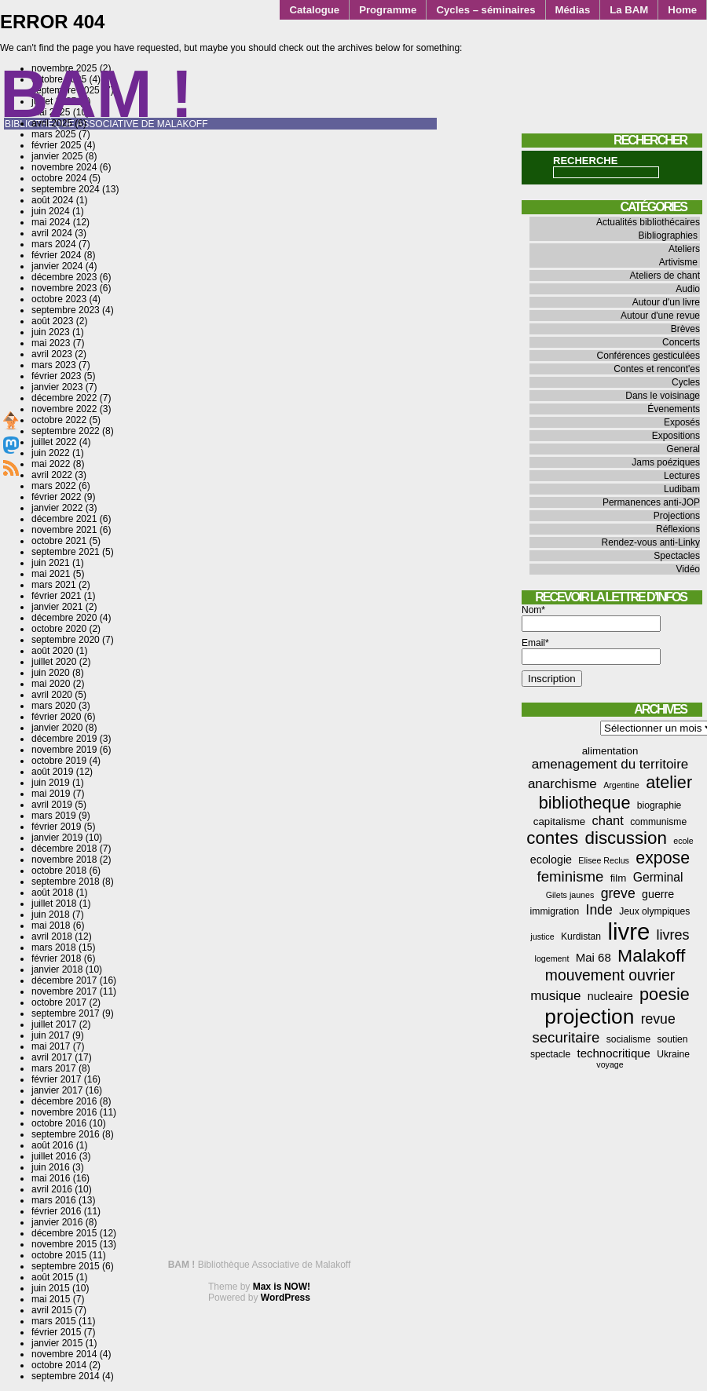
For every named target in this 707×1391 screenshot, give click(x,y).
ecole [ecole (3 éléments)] (683, 840)
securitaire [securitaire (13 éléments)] (565, 1037)
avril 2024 (51, 233)
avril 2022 (51, 474)
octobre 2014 (58, 1365)
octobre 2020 (58, 628)
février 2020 (56, 716)
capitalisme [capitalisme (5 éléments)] (559, 821)
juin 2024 (50, 211)
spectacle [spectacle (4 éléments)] (550, 1054)
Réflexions (678, 529)
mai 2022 (50, 463)
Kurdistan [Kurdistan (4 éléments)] (581, 936)
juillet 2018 (53, 903)
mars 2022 (53, 485)
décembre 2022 (64, 397)
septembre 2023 (65, 310)
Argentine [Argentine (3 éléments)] (621, 785)
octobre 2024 (58, 178)
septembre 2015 (65, 1266)
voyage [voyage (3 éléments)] (609, 1064)
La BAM (629, 10)
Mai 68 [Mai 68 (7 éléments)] (593, 957)
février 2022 (56, 496)
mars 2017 (53, 1068)
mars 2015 (53, 1321)
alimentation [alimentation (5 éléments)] (610, 751)
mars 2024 (53, 244)
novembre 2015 (64, 1244)
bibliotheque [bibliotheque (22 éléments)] (585, 802)
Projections (677, 515)
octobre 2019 (58, 760)
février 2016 (56, 1211)
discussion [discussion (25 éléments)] (625, 838)
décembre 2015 (64, 1233)
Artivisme (678, 262)
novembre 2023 (64, 288)
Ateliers (684, 248)
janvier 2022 (56, 507)
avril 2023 (51, 354)
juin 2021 (50, 562)
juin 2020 (50, 672)
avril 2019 (51, 804)
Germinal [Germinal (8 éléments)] (658, 877)
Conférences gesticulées (648, 355)
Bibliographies (668, 235)
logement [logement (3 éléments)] (552, 958)
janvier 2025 (56, 156)
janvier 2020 (56, 727)
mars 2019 (53, 815)
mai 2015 (50, 1299)
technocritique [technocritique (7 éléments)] (613, 1053)
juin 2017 (50, 1035)
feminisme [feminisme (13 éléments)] (570, 876)
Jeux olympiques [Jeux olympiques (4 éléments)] (654, 911)
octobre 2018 (58, 870)
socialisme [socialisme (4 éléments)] (628, 1039)
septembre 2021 (65, 551)
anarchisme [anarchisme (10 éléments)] (562, 783)
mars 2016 (53, 1200)
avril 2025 (51, 123)
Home (682, 10)
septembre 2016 (65, 1134)
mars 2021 (53, 584)
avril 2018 (51, 936)
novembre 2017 (64, 991)
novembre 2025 (64, 68)
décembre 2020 (64, 617)
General (683, 449)
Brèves (685, 328)
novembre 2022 (64, 408)
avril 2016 (51, 1189)
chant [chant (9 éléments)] (608, 820)
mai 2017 (50, 1046)
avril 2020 (51, 694)
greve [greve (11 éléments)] (618, 893)
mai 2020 (50, 683)
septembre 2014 (65, 1376)
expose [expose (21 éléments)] (663, 858)
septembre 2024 (65, 189)
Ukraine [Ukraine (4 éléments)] (673, 1054)
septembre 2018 (65, 881)
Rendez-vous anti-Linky (651, 542)
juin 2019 (50, 782)
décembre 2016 (64, 1101)
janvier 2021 (56, 606)
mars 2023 (53, 365)
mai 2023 (50, 343)
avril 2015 (51, 1310)
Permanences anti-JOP (651, 502)
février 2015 (56, 1332)
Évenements (673, 408)
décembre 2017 (64, 980)
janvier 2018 (56, 969)
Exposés (682, 422)
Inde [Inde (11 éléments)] (599, 910)
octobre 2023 (58, 299)
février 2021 (56, 595)
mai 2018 (50, 925)
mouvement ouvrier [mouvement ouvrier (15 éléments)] (610, 975)
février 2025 (56, 145)
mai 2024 (50, 222)
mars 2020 (53, 705)
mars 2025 (53, 134)
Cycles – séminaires (485, 10)
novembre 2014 (64, 1354)
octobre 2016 (58, 1123)
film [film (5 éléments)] (618, 878)
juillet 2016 (53, 1156)
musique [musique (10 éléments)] (555, 995)
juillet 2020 (53, 661)
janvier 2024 (56, 266)
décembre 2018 (64, 848)
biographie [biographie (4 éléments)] (659, 805)
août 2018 (52, 892)
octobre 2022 (58, 419)
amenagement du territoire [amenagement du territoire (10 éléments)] (610, 764)
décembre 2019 (64, 738)
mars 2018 (53, 947)
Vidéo (688, 569)
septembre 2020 (65, 639)
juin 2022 (50, 452)
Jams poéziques (666, 462)
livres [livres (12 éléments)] (673, 935)
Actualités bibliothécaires (648, 222)
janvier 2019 (56, 837)
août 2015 (52, 1277)
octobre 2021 (58, 540)
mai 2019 (50, 793)
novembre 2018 (64, 859)
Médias (573, 10)
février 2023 (56, 376)
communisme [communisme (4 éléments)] (658, 821)
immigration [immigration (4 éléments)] (555, 911)
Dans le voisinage (662, 395)
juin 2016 (50, 1167)
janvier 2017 (56, 1090)
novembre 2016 (64, 1112)
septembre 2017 (65, 1013)
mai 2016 (50, 1178)
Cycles (686, 382)
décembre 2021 (64, 518)
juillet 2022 (53, 441)
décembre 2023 (64, 277)
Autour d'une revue (660, 315)
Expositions (676, 435)
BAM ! (96, 94)
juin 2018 (50, 914)
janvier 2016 (56, 1222)
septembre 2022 (65, 430)
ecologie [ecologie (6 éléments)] (551, 859)
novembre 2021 (64, 529)
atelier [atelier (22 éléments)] (669, 782)
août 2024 (52, 200)
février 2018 (56, 958)
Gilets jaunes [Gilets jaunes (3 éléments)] (570, 895)
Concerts (681, 342)
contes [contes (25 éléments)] (552, 838)
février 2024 (56, 255)
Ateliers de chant (665, 275)
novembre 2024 (64, 167)
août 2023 (52, 321)
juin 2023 (50, 332)
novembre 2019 (64, 749)
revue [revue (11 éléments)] (658, 1019)
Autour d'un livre (666, 302)
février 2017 (56, 1079)
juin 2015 (50, 1288)
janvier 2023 (56, 387)
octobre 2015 (58, 1255)
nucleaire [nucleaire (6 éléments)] (610, 996)
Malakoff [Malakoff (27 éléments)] (651, 955)
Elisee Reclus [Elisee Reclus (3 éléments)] (603, 860)
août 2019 (52, 771)
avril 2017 (51, 1057)
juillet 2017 (53, 1024)
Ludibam (682, 489)
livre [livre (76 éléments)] (628, 931)
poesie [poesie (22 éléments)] (664, 994)
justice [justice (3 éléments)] (542, 936)
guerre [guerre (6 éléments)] (658, 894)
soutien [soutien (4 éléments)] (673, 1039)
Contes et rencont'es (657, 368)
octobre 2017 (58, 1002)
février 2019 (56, 826)
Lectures (682, 475)
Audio (688, 288)
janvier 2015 (56, 1343)
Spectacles (677, 555)
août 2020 (52, 650)
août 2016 (52, 1145)
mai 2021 (50, 573)
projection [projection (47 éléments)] (589, 1016)
